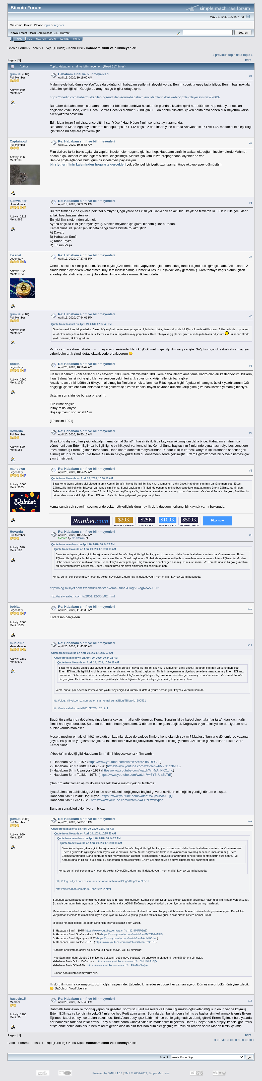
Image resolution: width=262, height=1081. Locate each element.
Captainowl (18, 141)
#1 (250, 76)
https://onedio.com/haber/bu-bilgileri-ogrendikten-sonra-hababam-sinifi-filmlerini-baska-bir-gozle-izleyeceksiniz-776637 (135, 97)
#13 (250, 1000)
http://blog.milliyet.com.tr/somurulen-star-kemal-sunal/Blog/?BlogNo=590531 (105, 588)
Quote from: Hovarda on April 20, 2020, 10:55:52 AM (82, 653)
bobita (15, 364)
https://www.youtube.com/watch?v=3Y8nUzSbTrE (135, 775)
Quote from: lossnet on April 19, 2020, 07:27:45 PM (81, 324)
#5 (250, 316)
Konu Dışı (75, 48)
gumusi (15, 74)
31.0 (56, 32)
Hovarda (16, 431)
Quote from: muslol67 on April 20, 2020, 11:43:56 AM (82, 828)
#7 (250, 433)
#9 (250, 534)
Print (248, 59)
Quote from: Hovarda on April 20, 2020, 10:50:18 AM (82, 478)
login (47, 25)
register (59, 25)
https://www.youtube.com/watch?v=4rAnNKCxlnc (137, 770)
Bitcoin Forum (18, 48)
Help (30, 39)
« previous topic (223, 55)
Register (64, 39)
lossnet (15, 255)
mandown (17, 469)
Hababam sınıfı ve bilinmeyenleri (111, 48)
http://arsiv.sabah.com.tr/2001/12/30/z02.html (82, 596)
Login (52, 39)
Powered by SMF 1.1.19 (107, 1073)
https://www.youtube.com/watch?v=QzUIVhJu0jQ (137, 796)
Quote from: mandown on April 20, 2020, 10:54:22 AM (82, 544)
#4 (250, 257)
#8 (250, 470)
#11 (250, 645)
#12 (250, 820)
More (76, 39)
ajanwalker (18, 201)
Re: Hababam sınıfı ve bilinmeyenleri (86, 141)
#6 (250, 365)
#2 (250, 143)
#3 (250, 202)
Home (19, 39)
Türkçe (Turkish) (53, 48)
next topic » (244, 55)
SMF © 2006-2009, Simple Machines (147, 1073)
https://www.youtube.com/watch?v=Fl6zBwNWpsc (127, 800)
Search (41, 39)
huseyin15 (18, 998)
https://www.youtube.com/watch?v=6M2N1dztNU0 (143, 766)
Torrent (65, 32)
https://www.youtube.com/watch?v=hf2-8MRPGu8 (124, 762)
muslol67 (17, 643)
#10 (250, 608)
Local (35, 48)
